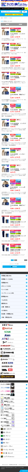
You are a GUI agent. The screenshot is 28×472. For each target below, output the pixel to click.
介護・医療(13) (5, 307)
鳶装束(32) (4, 303)
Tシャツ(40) (4, 289)
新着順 (20, 24)
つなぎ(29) (4, 300)
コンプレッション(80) (7, 293)
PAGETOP (24, 470)
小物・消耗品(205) (6, 317)
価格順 (7, 24)
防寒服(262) (4, 296)
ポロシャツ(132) (6, 286)
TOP (2, 17)
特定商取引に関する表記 (13, 464)
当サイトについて (5, 464)
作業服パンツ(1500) (7, 279)
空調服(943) (4, 282)
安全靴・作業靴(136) (7, 314)
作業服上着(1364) (6, 275)
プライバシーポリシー (22, 464)
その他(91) (4, 310)
